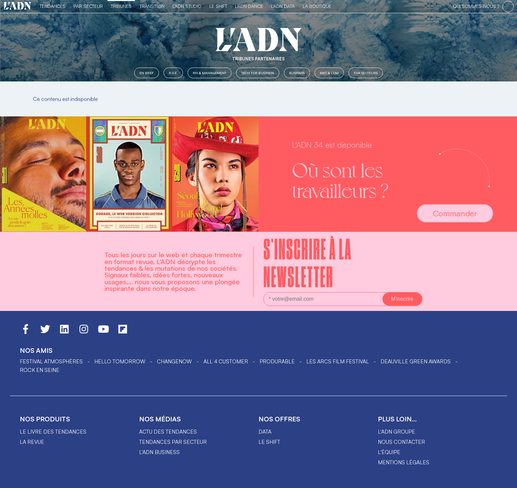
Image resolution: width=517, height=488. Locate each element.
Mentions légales (403, 462)
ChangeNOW (174, 361)
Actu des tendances (168, 431)
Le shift (269, 442)
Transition (152, 6)
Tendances (53, 6)
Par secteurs (366, 73)
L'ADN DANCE (249, 6)
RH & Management (209, 73)
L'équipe (389, 452)
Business (297, 73)
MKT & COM (329, 73)
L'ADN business (159, 452)
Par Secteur (88, 6)
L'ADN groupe (396, 431)
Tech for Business (257, 73)
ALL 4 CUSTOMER (225, 361)
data (264, 431)
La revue (32, 442)
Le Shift (218, 6)
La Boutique (317, 6)
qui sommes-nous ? (476, 6)
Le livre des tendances (53, 431)
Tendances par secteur (173, 442)
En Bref (146, 73)
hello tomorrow (119, 361)
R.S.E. (173, 73)
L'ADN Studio (186, 6)
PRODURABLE (277, 361)
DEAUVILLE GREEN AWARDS (415, 361)
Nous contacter (401, 442)
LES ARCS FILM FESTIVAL (337, 361)
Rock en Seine (39, 370)
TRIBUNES (121, 6)
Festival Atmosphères (51, 361)
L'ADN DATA (283, 6)
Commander (455, 213)
